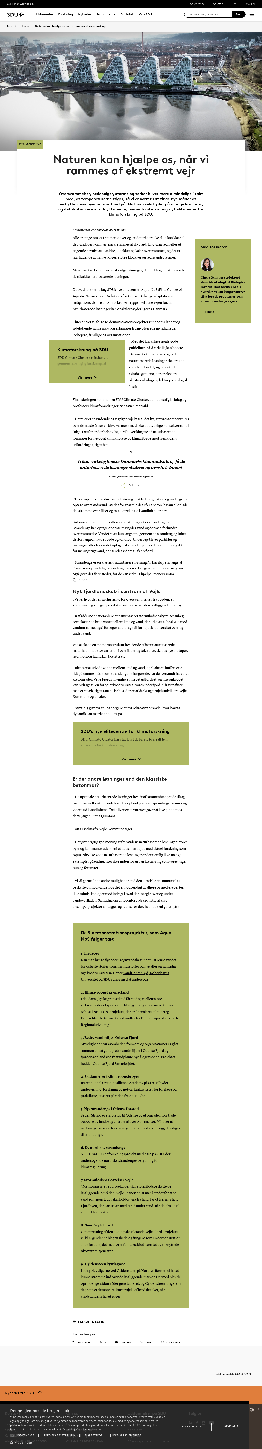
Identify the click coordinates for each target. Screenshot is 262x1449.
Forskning (65, 14)
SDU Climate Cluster (73, 344)
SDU (9, 26)
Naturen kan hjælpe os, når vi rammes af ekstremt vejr (70, 26)
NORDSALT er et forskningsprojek (108, 1140)
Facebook (81, 1328)
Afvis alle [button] (231, 1426)
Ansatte (218, 4)
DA (247, 3)
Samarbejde (105, 14)
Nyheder (84, 14)
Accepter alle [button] (192, 1426)
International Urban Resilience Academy (112, 1069)
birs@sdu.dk (104, 216)
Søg (238, 14)
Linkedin (123, 1328)
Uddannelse (43, 14)
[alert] (131, 1426)
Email (146, 1328)
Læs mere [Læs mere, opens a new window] (98, 1429)
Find (234, 4)
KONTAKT (210, 296)
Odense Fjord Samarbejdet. (114, 1050)
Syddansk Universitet (20, 3)
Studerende (197, 4)
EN (253, 3)
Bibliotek (127, 14)
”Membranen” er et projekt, (102, 1173)
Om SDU (145, 14)
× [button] (257, 1409)
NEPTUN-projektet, (109, 998)
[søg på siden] (209, 14)
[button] (12, 1435)
